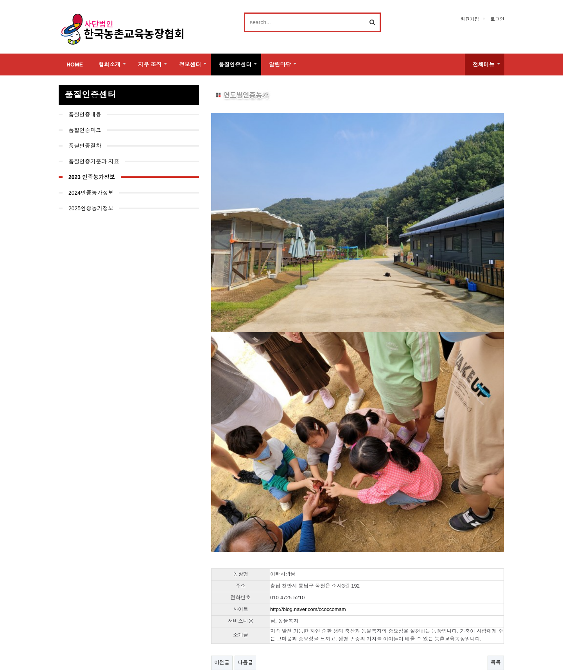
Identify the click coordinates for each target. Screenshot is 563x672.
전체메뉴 (484, 64)
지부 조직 (149, 64)
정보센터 (190, 64)
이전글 (222, 575)
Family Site (465, 648)
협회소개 (109, 64)
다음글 (245, 575)
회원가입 (469, 19)
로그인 (497, 19)
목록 (496, 575)
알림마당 (280, 64)
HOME (74, 64)
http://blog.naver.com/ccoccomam (308, 522)
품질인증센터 (235, 64)
